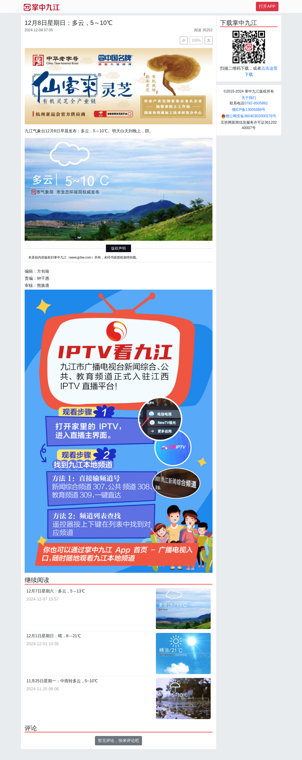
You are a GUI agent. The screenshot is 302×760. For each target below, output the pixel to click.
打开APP (267, 6)
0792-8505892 (256, 103)
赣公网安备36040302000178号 (248, 116)
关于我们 (249, 98)
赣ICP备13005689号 (248, 110)
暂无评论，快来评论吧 (118, 740)
